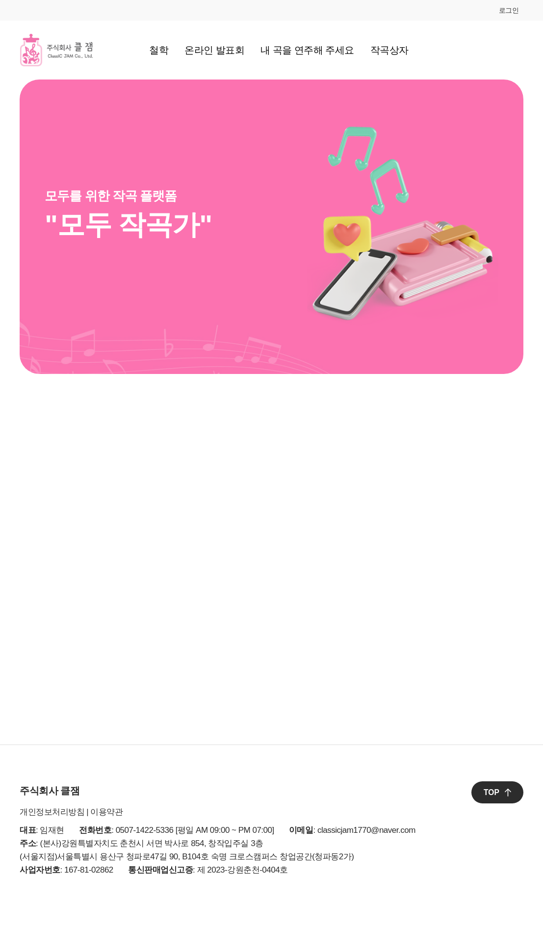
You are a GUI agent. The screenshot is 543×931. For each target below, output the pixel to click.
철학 (158, 50)
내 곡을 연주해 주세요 (307, 50)
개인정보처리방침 (52, 812)
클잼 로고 (56, 50)
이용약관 (106, 812)
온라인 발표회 (214, 50)
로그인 (509, 10)
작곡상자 (389, 50)
